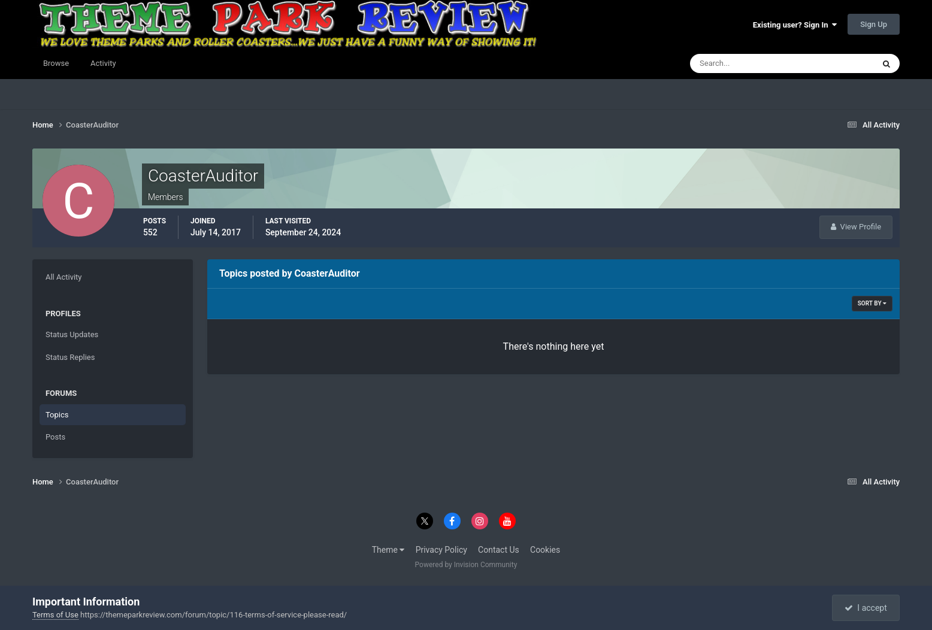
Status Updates (72, 334)
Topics (57, 414)
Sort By (872, 303)
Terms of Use (55, 614)
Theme (388, 550)
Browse (56, 63)
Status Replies (70, 357)
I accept (865, 608)
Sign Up (873, 24)
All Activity (64, 276)
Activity (103, 63)
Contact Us (498, 550)
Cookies (545, 550)
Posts (55, 436)
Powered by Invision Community (466, 565)
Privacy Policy (441, 550)
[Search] (745, 63)
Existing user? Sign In (795, 24)
